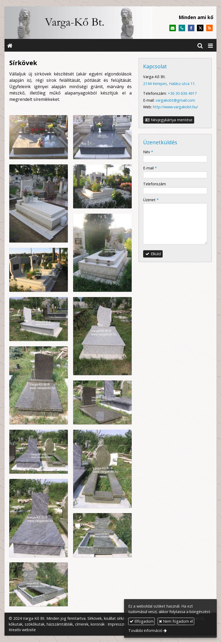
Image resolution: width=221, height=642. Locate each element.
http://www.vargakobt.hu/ (175, 106)
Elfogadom (142, 621)
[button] (210, 45)
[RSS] (209, 28)
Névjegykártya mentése (169, 119)
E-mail (150, 167)
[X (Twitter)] (200, 28)
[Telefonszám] (182, 28)
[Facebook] (191, 28)
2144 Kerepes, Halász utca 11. (169, 83)
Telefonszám (154, 183)
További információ (145, 630)
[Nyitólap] (78, 22)
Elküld (153, 253)
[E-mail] (172, 28)
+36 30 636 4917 (182, 93)
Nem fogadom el (176, 621)
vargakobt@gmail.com (175, 100)
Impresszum (118, 624)
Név (148, 151)
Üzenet (151, 199)
